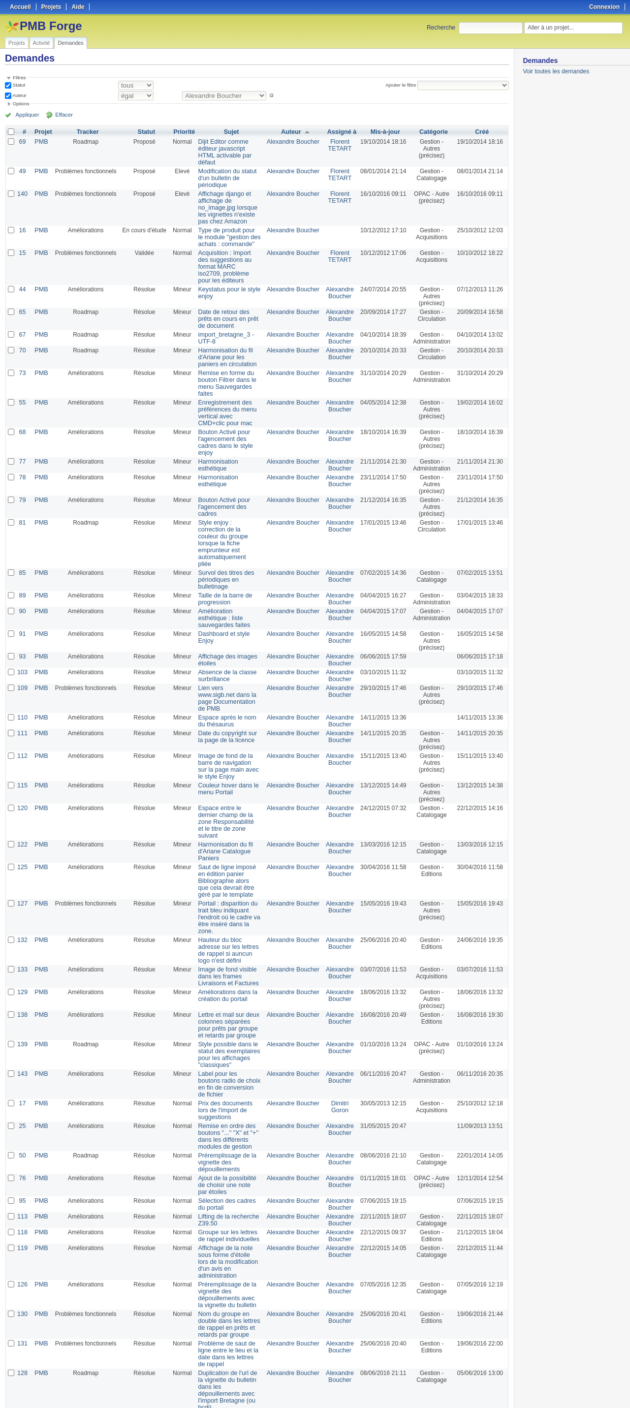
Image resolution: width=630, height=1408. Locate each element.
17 (22, 1041)
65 (22, 305)
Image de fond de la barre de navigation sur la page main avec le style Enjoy (229, 725)
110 (22, 676)
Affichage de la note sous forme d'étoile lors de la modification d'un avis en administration (229, 1196)
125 (22, 818)
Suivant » (81, 1374)
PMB (40, 141)
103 (22, 637)
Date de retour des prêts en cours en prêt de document (227, 312)
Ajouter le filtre (401, 85)
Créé (482, 131)
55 (22, 395)
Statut (18, 85)
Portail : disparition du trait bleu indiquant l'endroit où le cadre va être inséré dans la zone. (228, 865)
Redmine (290, 1403)
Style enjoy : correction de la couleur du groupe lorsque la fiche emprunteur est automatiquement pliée (227, 522)
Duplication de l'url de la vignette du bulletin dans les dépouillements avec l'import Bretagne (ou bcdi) (227, 1318)
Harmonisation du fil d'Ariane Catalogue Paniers (222, 803)
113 (22, 1154)
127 (22, 855)
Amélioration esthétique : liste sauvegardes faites (228, 587)
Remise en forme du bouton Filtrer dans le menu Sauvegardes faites (224, 376)
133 (22, 914)
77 (22, 447)
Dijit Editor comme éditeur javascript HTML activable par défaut (227, 148)
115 (22, 744)
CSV (488, 1389)
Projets (16, 43)
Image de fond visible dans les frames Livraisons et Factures (224, 921)
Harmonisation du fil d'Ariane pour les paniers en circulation (228, 350)
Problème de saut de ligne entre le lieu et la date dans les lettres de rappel (226, 1285)
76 (22, 1116)
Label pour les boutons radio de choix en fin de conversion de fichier (226, 1025)
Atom (472, 1389)
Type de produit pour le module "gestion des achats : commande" (226, 230)
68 (22, 425)
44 (22, 282)
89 (22, 567)
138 (22, 959)
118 (22, 1170)
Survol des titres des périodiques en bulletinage (223, 552)
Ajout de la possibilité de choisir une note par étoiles (227, 1123)
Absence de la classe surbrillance (224, 641)
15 (22, 246)
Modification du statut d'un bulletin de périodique (224, 171)
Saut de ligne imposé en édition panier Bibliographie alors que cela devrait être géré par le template (228, 832)
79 (22, 486)
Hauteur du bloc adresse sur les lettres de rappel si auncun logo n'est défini (228, 895)
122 (22, 796)
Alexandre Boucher (294, 141)
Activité (41, 43)
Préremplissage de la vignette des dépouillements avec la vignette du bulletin (226, 1226)
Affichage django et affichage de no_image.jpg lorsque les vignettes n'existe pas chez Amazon (228, 201)
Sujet (231, 131)
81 (22, 508)
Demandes (70, 43)
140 (22, 187)
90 (22, 583)
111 (22, 691)
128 (22, 1304)
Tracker (86, 131)
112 (22, 714)
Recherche (441, 27)
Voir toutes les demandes (556, 71)
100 (170, 1374)
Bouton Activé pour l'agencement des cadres (228, 490)
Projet (42, 131)
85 (22, 545)
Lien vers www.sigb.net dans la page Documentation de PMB (227, 660)
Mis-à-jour (384, 131)
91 (22, 599)
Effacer (59, 115)
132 (22, 884)
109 (22, 653)
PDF (503, 1389)
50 (22, 1093)
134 (22, 1340)
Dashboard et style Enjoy (228, 599)
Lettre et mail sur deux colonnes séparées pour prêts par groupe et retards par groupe (227, 970)
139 (22, 989)
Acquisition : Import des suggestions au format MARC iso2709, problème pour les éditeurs (226, 260)
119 (22, 1186)
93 (22, 622)
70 (22, 343)
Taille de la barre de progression (222, 571)
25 (22, 1064)
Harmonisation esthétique (215, 451)
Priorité (182, 131)
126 (22, 1215)
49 (22, 164)
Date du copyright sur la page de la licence (227, 695)
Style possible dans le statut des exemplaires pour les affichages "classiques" (225, 999)
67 (22, 327)
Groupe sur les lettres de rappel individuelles (228, 1174)
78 (22, 463)
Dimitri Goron (339, 1045)
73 (22, 366)
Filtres (19, 77)
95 (22, 1138)
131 (22, 1274)
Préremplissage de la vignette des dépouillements (224, 1100)
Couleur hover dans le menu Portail (224, 747)
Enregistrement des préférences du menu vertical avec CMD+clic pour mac (226, 406)
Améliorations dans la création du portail (224, 940)
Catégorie (432, 131)
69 (22, 141)
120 (22, 766)
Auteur (19, 95)
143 (22, 1018)
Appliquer (26, 115)
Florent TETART (339, 145)
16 (22, 223)
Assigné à (341, 131)
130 (22, 1245)
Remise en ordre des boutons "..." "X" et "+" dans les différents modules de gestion (224, 1074)
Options (21, 103)
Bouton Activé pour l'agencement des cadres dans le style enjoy (228, 432)
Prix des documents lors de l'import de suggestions (227, 1048)
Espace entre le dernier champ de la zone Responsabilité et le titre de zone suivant (227, 777)
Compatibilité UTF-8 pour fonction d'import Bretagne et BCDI (229, 1347)
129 (22, 937)
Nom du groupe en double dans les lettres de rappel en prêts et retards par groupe (225, 1255)
